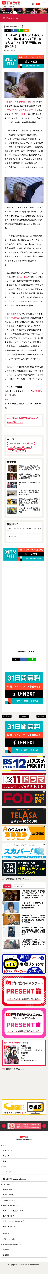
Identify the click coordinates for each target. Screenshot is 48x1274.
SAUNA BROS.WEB (10, 1204)
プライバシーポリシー (11, 1244)
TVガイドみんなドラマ (11, 1209)
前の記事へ (7, 717)
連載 (4, 1168)
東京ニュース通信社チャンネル (14, 1215)
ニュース (6, 1157)
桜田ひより (12, 102)
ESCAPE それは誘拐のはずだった (22, 110)
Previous (4, 1127)
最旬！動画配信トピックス (14, 27)
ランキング (7, 1174)
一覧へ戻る (24, 717)
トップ (5, 1146)
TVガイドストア (8, 1220)
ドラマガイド (7, 1152)
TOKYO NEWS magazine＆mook (15, 1181)
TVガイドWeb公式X (10, 1231)
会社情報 (6, 1261)
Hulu (23, 114)
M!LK (31, 102)
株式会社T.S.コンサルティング (13, 1226)
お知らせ (6, 1239)
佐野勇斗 (23, 102)
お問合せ (6, 1256)
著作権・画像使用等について (13, 1250)
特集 (4, 1163)
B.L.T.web (6, 1187)
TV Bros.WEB (7, 1193)
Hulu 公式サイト (12, 537)
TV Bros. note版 (9, 1198)
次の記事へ (41, 717)
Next (44, 1127)
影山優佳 (15, 317)
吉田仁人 (24, 277)
